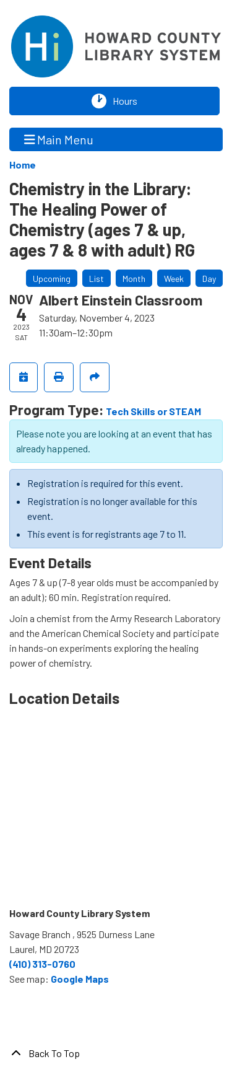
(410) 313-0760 (42, 964)
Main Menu (59, 139)
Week (174, 278)
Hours (128, 101)
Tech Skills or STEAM (153, 411)
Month (133, 278)
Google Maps (80, 979)
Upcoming (52, 278)
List (96, 278)
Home (22, 164)
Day (209, 278)
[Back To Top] (116, 1053)
